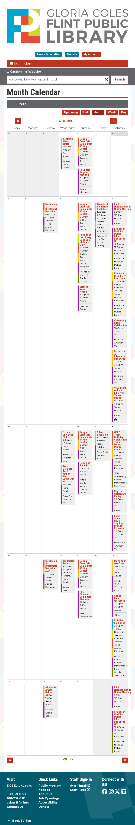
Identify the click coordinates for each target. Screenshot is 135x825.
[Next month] (113, 121)
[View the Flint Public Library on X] (117, 792)
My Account (91, 54)
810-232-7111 (16, 798)
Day (123, 112)
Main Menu (22, 63)
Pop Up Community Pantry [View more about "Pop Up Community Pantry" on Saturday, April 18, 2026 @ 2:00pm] (120, 494)
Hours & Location (48, 54)
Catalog (16, 71)
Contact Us (15, 806)
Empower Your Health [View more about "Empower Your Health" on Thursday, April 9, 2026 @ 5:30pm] (84, 289)
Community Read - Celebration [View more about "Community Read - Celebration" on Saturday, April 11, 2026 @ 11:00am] (120, 323)
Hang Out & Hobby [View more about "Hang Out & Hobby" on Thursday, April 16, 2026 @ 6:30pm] (85, 464)
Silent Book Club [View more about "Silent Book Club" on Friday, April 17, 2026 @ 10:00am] (102, 433)
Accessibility (48, 802)
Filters (21, 104)
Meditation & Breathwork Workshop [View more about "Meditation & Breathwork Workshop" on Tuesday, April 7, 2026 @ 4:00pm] (51, 208)
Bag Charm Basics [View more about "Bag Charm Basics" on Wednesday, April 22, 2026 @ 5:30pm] (68, 562)
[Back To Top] (67, 820)
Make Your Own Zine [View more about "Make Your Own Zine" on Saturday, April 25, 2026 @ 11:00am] (120, 562)
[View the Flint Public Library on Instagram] (111, 792)
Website (34, 71)
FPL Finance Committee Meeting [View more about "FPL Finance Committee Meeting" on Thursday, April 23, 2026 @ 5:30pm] (85, 595)
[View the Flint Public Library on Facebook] (104, 792)
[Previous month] (18, 121)
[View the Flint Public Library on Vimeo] (123, 792)
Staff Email (78, 785)
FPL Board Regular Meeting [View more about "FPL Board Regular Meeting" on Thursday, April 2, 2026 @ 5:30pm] (85, 172)
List (85, 112)
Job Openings (49, 798)
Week (112, 112)
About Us (45, 794)
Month (98, 112)
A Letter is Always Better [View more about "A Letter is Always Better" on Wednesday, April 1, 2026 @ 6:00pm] (68, 141)
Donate (72, 54)
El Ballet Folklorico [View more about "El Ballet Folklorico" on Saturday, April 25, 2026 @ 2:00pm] (119, 621)
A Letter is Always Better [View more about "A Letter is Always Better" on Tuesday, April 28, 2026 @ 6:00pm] (50, 689)
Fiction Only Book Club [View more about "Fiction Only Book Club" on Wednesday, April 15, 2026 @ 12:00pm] (68, 434)
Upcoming (71, 112)
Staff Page (78, 790)
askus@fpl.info (18, 802)
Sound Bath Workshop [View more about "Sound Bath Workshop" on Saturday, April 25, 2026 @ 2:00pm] (119, 598)
